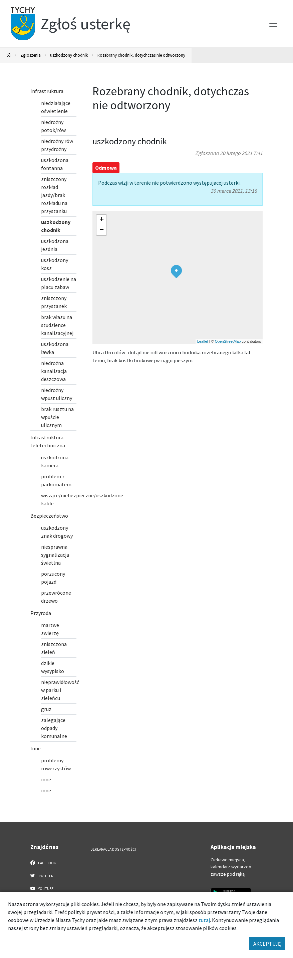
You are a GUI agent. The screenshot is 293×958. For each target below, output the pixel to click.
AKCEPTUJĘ (267, 943)
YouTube (41, 888)
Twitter (41, 876)
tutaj (204, 920)
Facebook (43, 863)
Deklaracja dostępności (113, 849)
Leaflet (202, 341)
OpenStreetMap (228, 341)
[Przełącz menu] (273, 23)
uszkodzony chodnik (69, 55)
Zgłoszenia (30, 55)
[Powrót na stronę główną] (8, 55)
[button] (176, 271)
